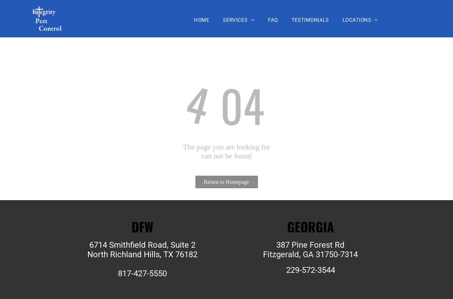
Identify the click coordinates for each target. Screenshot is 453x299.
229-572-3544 (310, 270)
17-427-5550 (144, 273)
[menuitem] (201, 20)
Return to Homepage (226, 182)
